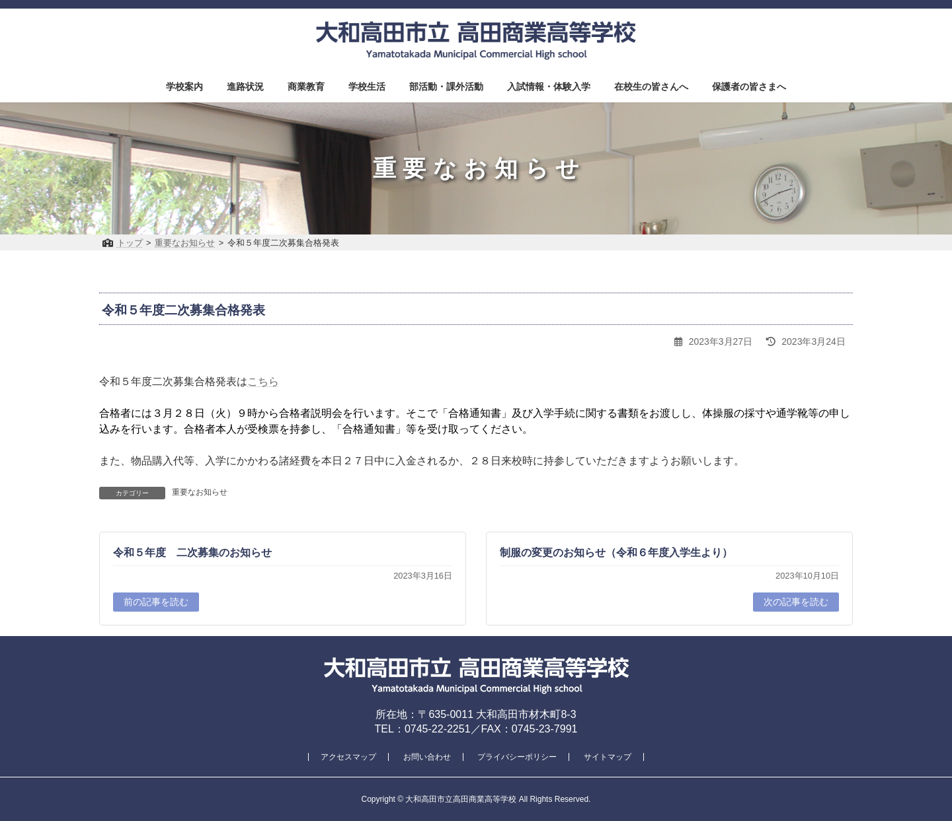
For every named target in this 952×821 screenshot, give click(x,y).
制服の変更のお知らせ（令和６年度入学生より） (616, 552)
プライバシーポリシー (517, 757)
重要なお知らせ (199, 492)
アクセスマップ (348, 757)
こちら (263, 381)
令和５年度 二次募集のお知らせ (192, 552)
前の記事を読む (156, 601)
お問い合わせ (427, 757)
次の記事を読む (796, 601)
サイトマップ (607, 757)
